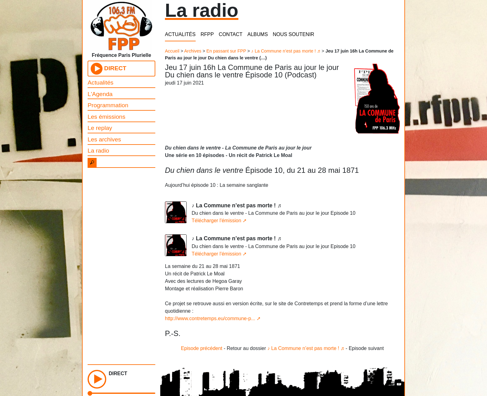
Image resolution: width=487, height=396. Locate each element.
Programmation (108, 105)
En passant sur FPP (226, 50)
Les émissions (106, 116)
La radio (98, 150)
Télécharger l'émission (216, 220)
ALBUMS (258, 34)
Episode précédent (201, 348)
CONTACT (230, 34)
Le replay (100, 128)
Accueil (172, 50)
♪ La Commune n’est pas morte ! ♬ (286, 50)
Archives (192, 50)
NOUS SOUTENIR (293, 34)
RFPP (207, 34)
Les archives (104, 139)
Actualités (100, 82)
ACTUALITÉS (180, 34)
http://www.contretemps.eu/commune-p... (210, 318)
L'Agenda (100, 94)
